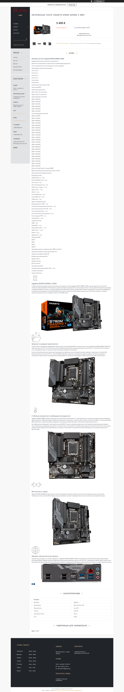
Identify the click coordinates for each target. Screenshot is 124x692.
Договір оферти (18, 70)
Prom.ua (70, 688)
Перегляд (72, 4)
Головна (15, 23)
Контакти (16, 33)
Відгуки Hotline (17, 66)
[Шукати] (26, 39)
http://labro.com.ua (18, 113)
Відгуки (15, 63)
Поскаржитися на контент (61, 690)
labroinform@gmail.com (19, 120)
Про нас (15, 30)
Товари (15, 27)
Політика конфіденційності (75, 690)
